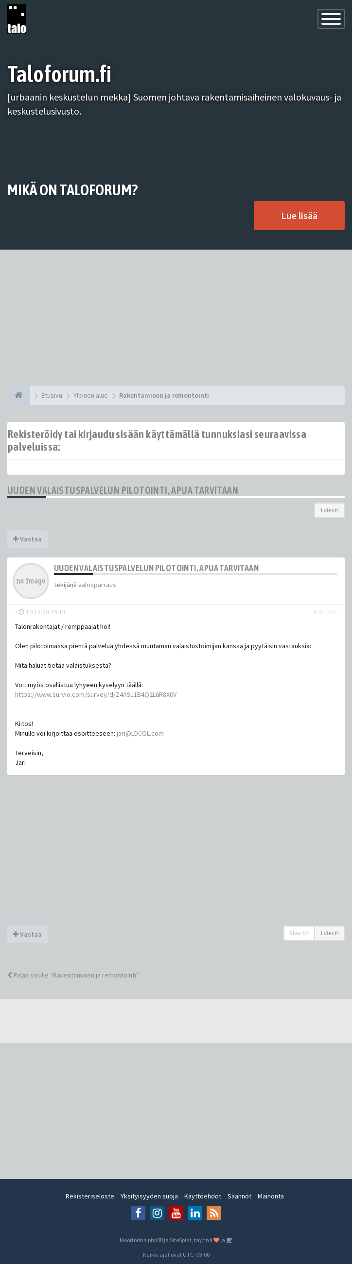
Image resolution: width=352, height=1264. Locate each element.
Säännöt (239, 1196)
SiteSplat (181, 1240)
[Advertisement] (176, 318)
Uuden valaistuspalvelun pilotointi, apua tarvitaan (122, 490)
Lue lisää (299, 215)
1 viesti (329, 510)
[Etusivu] (18, 395)
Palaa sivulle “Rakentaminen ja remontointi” (73, 975)
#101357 (325, 611)
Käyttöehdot (202, 1196)
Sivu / (299, 933)
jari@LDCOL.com (140, 733)
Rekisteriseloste (90, 1196)
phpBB (155, 1240)
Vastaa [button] (27, 539)
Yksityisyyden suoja (149, 1196)
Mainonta (271, 1196)
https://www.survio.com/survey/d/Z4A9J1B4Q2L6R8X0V (95, 694)
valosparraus (97, 584)
